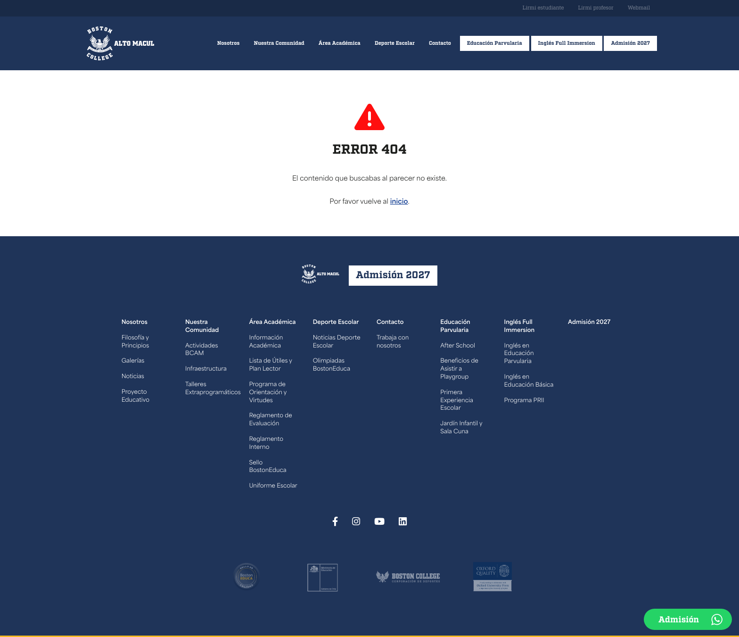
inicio (399, 202)
